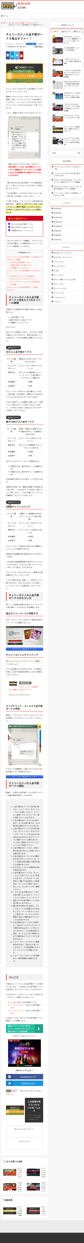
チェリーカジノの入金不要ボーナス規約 (22, 287)
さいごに (11, 290)
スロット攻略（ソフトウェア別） (65, 279)
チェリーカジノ (32, 23)
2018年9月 (57, 231)
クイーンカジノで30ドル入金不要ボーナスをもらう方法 (67, 194)
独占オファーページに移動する (22, 276)
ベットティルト (59, 293)
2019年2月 (57, 213)
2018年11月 (58, 222)
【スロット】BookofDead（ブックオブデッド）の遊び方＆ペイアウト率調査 (67, 181)
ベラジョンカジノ (17, 1005)
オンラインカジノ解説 (16, 23)
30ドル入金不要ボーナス (20, 262)
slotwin (40, 44)
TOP (3, 23)
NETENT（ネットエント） (63, 253)
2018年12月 (58, 217)
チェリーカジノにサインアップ (22, 279)
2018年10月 (58, 226)
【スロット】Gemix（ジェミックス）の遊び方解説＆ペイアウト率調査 (67, 187)
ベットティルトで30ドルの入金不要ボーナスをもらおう (67, 174)
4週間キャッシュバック (19, 268)
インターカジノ (59, 262)
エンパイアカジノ (17, 1010)
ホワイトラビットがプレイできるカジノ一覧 (67, 168)
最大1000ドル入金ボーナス (21, 265)
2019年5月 (57, 208)
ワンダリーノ (58, 302)
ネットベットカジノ (61, 288)
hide (28, 252)
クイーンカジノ (59, 275)
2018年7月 (57, 240)
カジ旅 (13, 1002)
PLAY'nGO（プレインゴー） (63, 257)
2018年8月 (57, 235)
